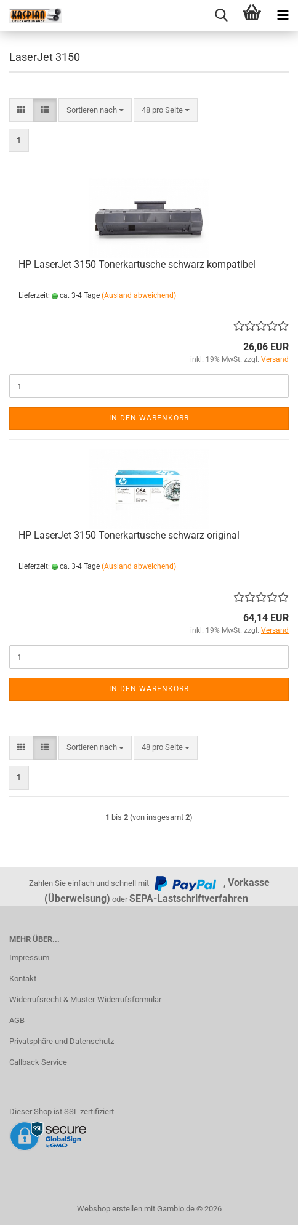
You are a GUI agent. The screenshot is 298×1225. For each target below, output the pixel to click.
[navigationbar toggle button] (282, 15)
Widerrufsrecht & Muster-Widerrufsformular (85, 999)
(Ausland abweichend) (139, 295)
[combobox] (95, 110)
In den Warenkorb (149, 418)
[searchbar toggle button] (221, 15)
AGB (17, 1020)
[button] (21, 110)
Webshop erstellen (109, 1208)
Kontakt (22, 978)
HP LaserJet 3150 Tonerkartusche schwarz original (129, 535)
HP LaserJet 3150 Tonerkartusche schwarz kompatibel (137, 264)
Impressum (29, 957)
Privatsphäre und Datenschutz (61, 1041)
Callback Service (38, 1062)
